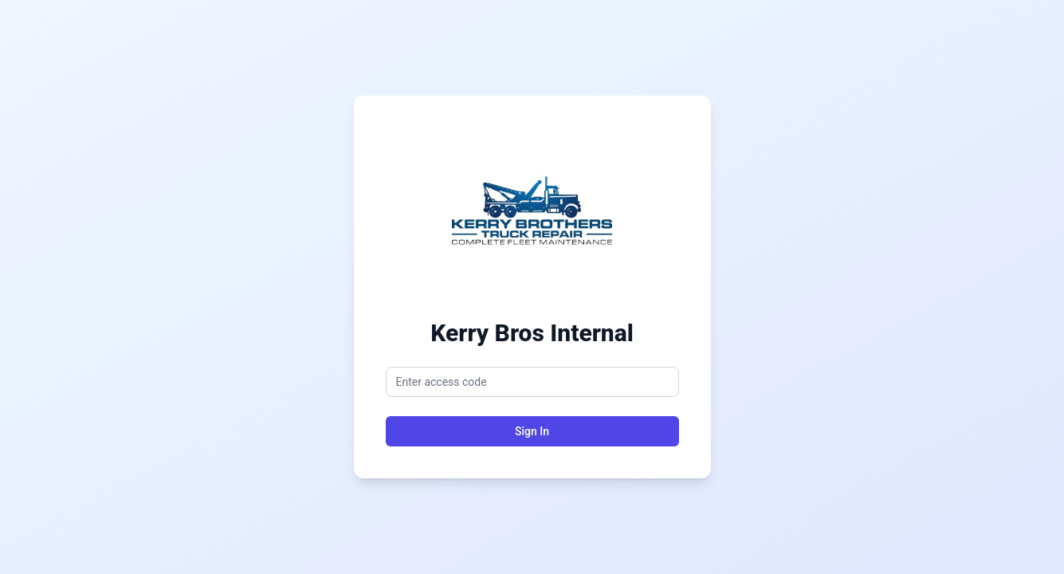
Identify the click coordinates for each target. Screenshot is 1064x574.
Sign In (532, 431)
